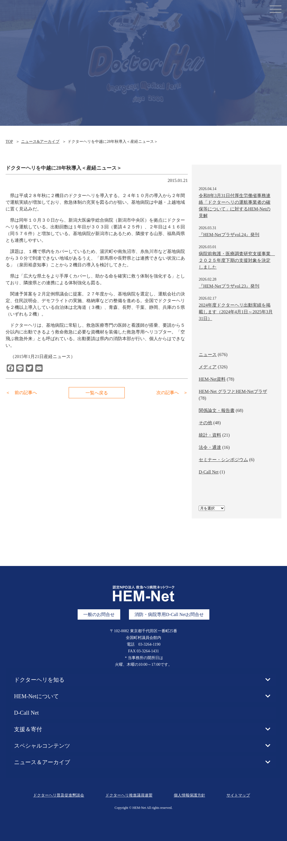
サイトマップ (238, 795)
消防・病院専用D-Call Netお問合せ (169, 614)
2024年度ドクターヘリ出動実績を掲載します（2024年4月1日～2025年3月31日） (236, 312)
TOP (9, 141)
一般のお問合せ (99, 614)
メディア (208, 366)
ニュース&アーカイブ (40, 141)
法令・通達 (210, 447)
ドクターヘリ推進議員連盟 (128, 795)
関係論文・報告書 (217, 410)
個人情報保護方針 (189, 795)
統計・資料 (210, 435)
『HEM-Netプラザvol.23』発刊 (229, 286)
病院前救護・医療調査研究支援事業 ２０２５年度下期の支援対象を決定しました (237, 260)
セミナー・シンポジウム (223, 459)
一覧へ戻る (96, 392)
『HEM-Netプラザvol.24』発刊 (229, 234)
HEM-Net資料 (212, 379)
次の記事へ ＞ (172, 392)
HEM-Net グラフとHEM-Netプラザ (233, 391)
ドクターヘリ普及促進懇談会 (58, 795)
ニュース (208, 354)
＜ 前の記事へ (21, 392)
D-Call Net (209, 472)
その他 (205, 422)
